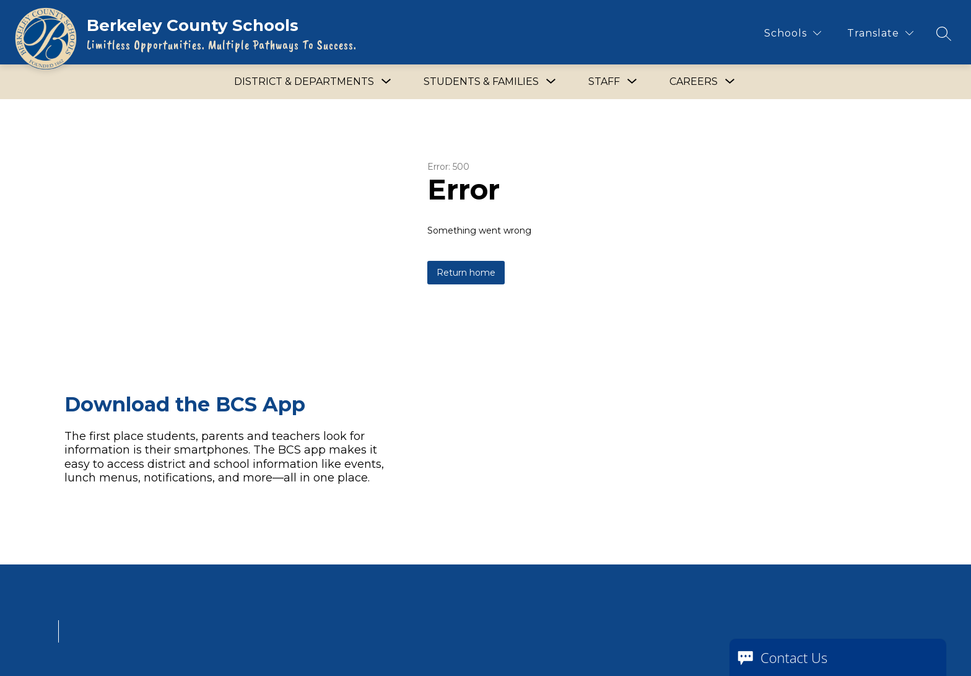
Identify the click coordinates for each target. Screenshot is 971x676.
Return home (466, 272)
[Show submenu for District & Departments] (304, 81)
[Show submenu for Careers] (693, 81)
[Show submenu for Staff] (604, 81)
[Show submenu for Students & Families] (481, 81)
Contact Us (793, 657)
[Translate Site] (880, 33)
